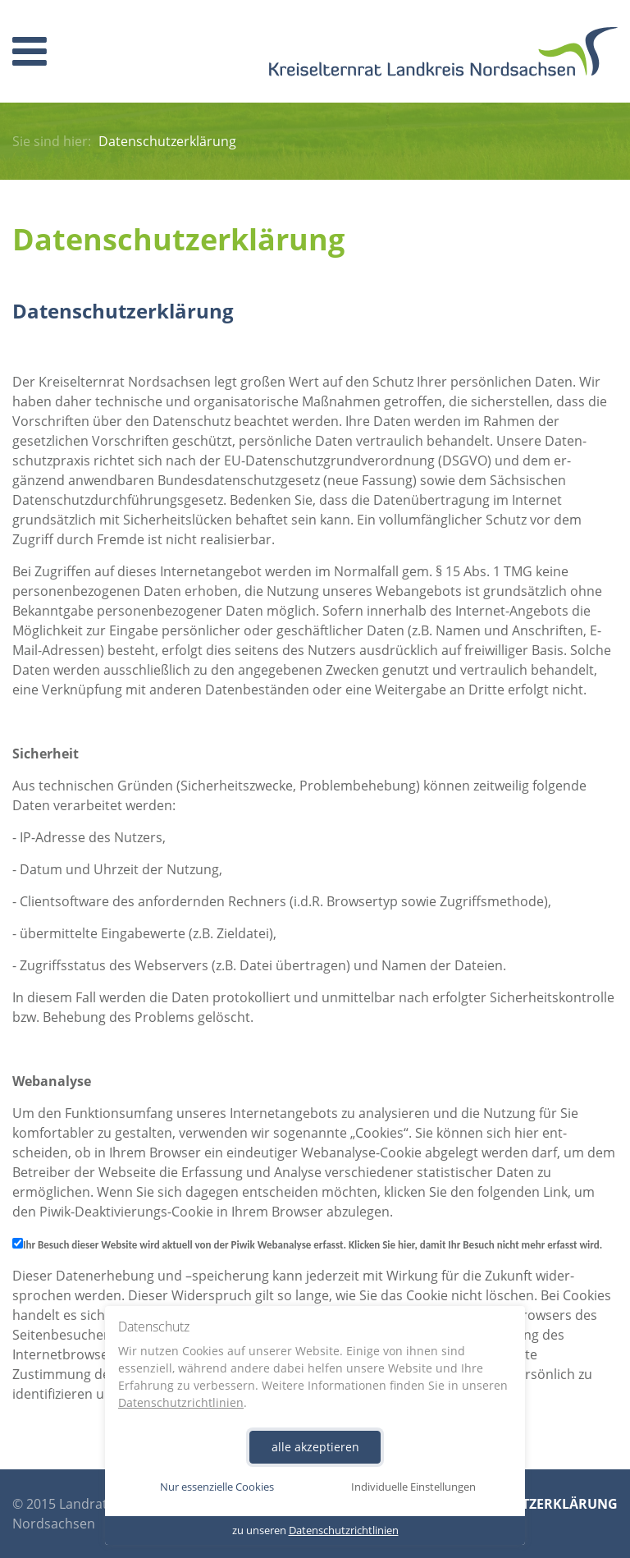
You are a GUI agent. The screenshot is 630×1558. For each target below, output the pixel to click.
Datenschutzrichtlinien (181, 1401)
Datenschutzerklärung (530, 1504)
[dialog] (315, 1425)
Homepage (443, 51)
